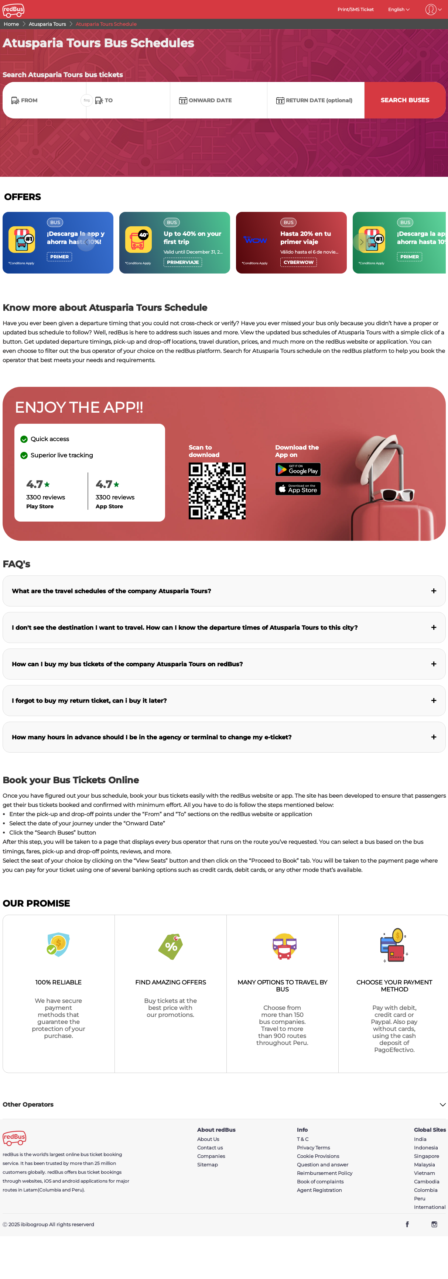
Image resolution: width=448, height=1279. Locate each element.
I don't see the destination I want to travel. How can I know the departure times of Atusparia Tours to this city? (185, 627)
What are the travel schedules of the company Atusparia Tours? (111, 591)
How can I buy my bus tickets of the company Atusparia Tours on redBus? (127, 664)
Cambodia (427, 1181)
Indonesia (426, 1147)
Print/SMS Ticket (356, 9)
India (420, 1139)
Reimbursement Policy (324, 1173)
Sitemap (207, 1164)
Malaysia (424, 1164)
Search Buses (405, 100)
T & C (302, 1139)
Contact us (210, 1147)
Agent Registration (319, 1190)
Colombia (426, 1190)
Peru (419, 1198)
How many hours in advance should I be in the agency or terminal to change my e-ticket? (151, 737)
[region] (224, 243)
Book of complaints (320, 1181)
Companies (211, 1156)
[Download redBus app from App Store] (298, 493)
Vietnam (424, 1173)
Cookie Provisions (318, 1156)
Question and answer (322, 1164)
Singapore (426, 1156)
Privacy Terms (313, 1147)
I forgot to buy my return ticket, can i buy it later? (89, 700)
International (430, 1207)
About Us (208, 1139)
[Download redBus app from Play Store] (298, 474)
